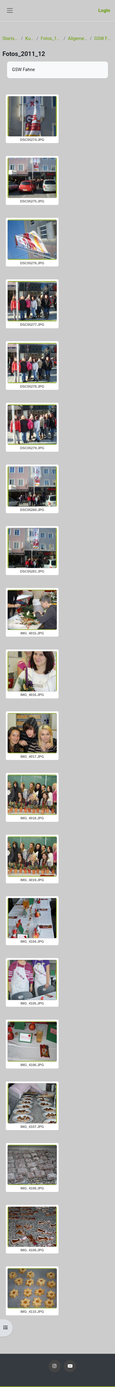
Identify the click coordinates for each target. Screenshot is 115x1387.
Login (104, 10)
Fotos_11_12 (51, 38)
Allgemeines (77, 38)
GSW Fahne (103, 38)
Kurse (29, 38)
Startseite (10, 38)
